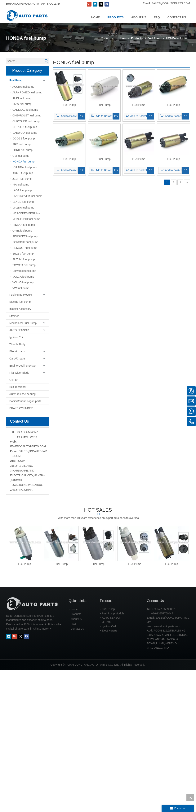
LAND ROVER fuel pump (27, 196)
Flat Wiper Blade (19, 372)
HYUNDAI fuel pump (24, 167)
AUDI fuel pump (21, 98)
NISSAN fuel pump (23, 224)
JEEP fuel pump (22, 178)
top (190, 797)
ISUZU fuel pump (22, 173)
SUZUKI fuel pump (23, 259)
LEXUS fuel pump (23, 201)
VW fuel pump (20, 288)
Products (76, 756)
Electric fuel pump (20, 301)
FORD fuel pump (22, 150)
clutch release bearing (22, 394)
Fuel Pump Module (20, 294)
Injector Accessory (20, 308)
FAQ (73, 766)
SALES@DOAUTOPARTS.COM (170, 3)
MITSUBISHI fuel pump (26, 219)
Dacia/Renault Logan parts (25, 401)
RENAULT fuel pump (24, 247)
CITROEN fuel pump (24, 127)
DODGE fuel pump (23, 138)
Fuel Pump (15, 80)
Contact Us (77, 770)
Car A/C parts (17, 358)
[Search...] (24, 61)
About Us (76, 761)
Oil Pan (13, 379)
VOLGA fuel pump (23, 276)
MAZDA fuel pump (23, 207)
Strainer (14, 315)
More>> (46, 770)
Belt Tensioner (17, 386)
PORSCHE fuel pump (25, 242)
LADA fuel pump (22, 190)
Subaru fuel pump (23, 253)
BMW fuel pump (22, 104)
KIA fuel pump (20, 184)
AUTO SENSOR (19, 330)
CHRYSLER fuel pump (25, 121)
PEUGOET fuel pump (25, 236)
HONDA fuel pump (23, 161)
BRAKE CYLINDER (21, 408)
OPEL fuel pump (22, 230)
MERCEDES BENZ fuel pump (30, 213)
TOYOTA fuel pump (24, 265)
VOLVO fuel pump (23, 282)
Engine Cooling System (23, 365)
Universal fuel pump (24, 270)
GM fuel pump (20, 155)
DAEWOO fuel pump (24, 132)
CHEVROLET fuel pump (26, 115)
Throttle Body (17, 344)
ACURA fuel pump (23, 86)
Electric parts (17, 351)
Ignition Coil (16, 337)
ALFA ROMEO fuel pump (27, 92)
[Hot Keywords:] (46, 61)
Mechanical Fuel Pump (23, 323)
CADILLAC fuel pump (25, 109)
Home (74, 751)
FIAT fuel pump (21, 144)
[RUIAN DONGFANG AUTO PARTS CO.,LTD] (33, 746)
